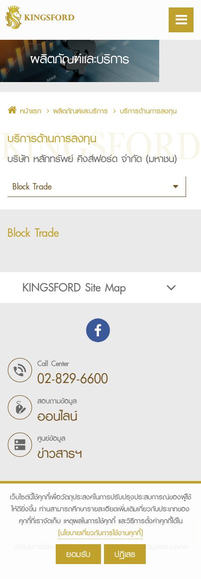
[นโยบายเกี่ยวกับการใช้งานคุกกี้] (100, 533)
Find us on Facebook (98, 341)
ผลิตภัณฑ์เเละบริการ (80, 122)
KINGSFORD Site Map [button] (100, 299)
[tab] (100, 299)
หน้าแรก (24, 122)
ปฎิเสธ (124, 554)
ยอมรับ (78, 554)
